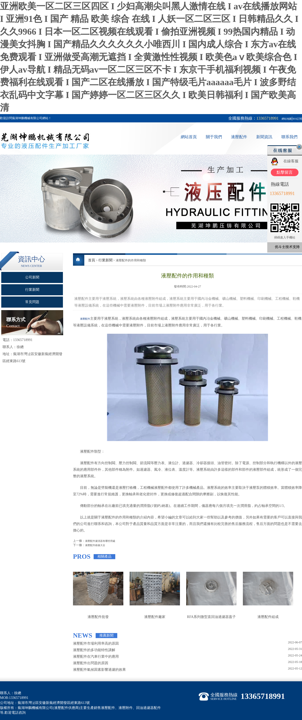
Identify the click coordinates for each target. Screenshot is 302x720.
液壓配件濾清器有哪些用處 (100, 541)
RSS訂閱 (297, 118)
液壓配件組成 (268, 617)
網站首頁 (189, 137)
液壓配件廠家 (154, 617)
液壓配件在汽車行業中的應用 (96, 656)
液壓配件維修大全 (95, 545)
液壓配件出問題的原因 (90, 663)
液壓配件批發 (98, 617)
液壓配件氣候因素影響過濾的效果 (99, 669)
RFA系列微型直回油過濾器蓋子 (211, 617)
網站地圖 (287, 118)
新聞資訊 (264, 137)
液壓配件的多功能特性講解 (94, 650)
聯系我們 (289, 137)
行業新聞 (105, 260)
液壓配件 (239, 137)
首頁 (91, 260)
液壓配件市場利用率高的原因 (96, 643)
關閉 (299, 147)
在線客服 (290, 161)
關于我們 (214, 137)
